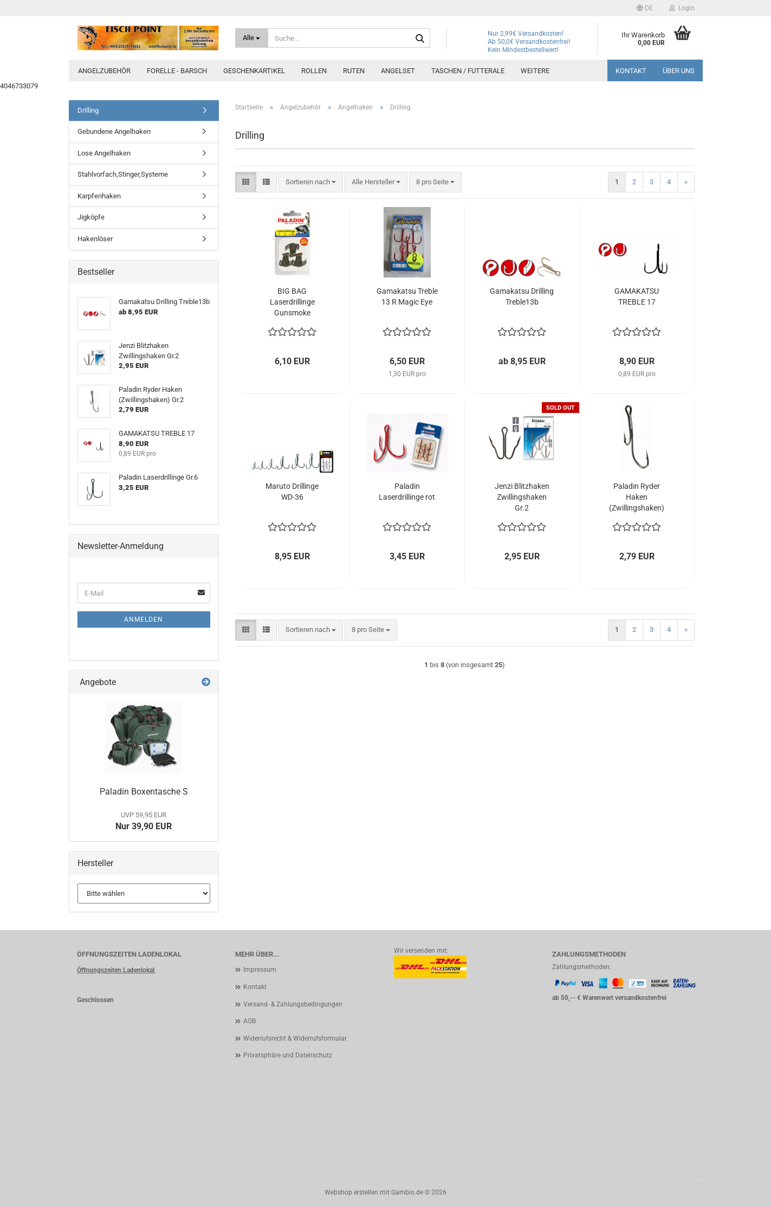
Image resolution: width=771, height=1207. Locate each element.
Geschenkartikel (254, 71)
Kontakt (630, 71)
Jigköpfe (91, 217)
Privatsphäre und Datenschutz (287, 1055)
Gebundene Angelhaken (114, 131)
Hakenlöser (95, 239)
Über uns (679, 71)
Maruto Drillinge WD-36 (292, 491)
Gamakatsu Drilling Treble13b (522, 296)
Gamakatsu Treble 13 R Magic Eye (407, 296)
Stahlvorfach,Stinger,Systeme (122, 174)
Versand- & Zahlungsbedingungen (292, 1004)
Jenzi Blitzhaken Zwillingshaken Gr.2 (522, 497)
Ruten (354, 71)
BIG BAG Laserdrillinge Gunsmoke (292, 302)
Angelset (398, 71)
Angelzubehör (104, 71)
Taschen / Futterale (467, 71)
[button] (645, 8)
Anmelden (143, 619)
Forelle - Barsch (177, 71)
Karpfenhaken (99, 196)
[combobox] (310, 182)
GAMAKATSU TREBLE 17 (636, 296)
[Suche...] (251, 38)
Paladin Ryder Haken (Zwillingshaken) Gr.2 (636, 497)
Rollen (314, 71)
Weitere (535, 71)
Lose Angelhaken (104, 153)
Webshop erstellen (351, 1192)
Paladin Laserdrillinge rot (407, 491)
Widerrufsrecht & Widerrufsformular (295, 1038)
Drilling (88, 110)
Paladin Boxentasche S (144, 791)
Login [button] (682, 8)
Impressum (259, 969)
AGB (249, 1021)
